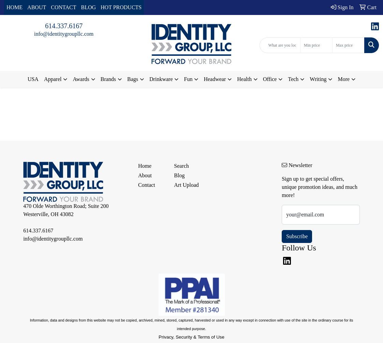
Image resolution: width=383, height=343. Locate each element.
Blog (179, 175)
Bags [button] (132, 79)
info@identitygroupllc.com (63, 34)
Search (181, 166)
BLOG (88, 7)
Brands (108, 79)
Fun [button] (188, 79)
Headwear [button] (215, 79)
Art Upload (186, 185)
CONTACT (63, 7)
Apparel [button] (53, 79)
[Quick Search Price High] (348, 45)
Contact (146, 185)
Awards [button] (81, 79)
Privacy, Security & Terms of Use (191, 337)
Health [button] (244, 79)
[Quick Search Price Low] (316, 45)
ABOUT (36, 7)
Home (144, 166)
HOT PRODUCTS (121, 7)
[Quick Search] (280, 45)
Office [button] (270, 79)
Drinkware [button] (161, 79)
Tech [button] (293, 79)
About (145, 175)
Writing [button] (318, 79)
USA (33, 79)
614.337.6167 (64, 26)
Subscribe (297, 236)
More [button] (344, 79)
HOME (14, 7)
